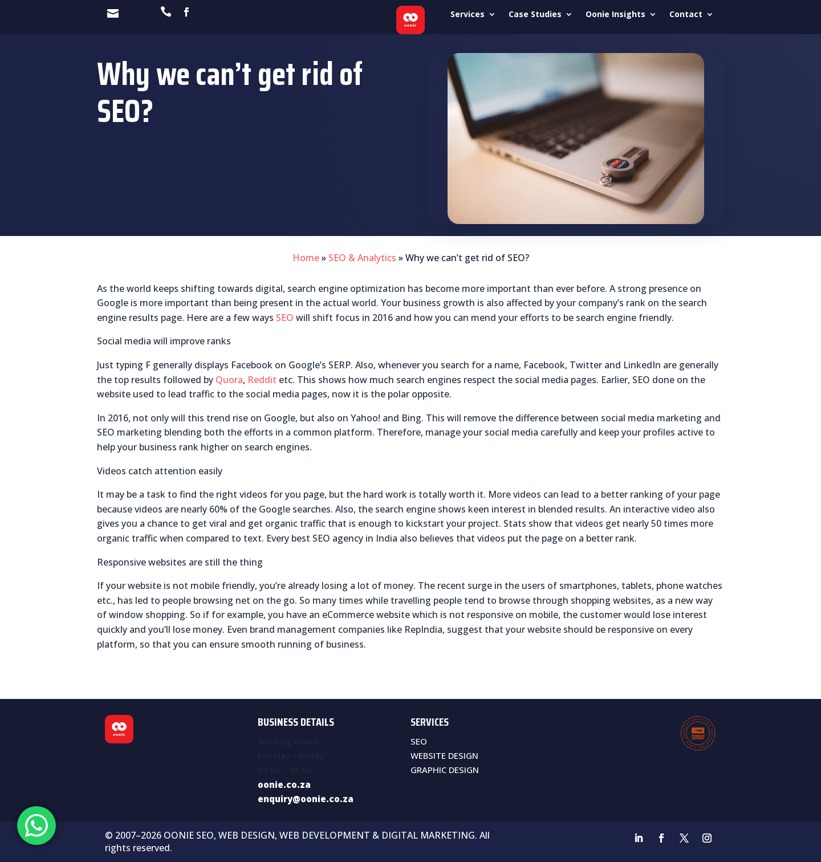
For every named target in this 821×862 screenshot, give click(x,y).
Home (305, 257)
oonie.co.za (284, 784)
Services (467, 14)
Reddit (262, 379)
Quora (229, 379)
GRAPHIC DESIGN (444, 769)
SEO (285, 317)
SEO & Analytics (362, 257)
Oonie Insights (615, 14)
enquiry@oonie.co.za (305, 798)
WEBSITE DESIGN (444, 755)
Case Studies (535, 14)
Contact (685, 14)
